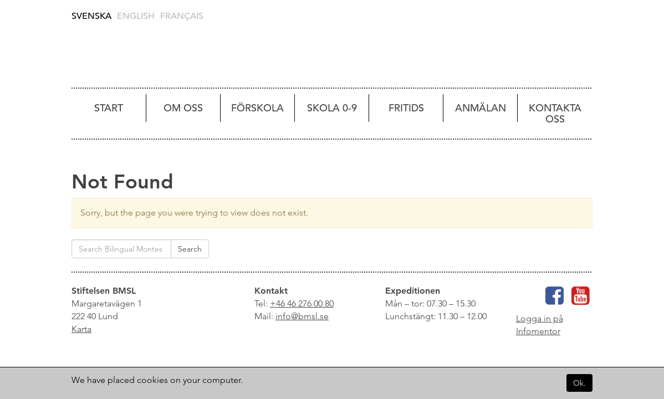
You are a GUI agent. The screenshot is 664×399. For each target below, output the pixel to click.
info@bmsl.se (302, 316)
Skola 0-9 (332, 107)
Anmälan (480, 107)
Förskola (257, 107)
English (136, 16)
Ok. (579, 383)
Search (190, 249)
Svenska (91, 16)
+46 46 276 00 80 (302, 303)
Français (181, 16)
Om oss (183, 107)
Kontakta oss (555, 113)
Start (108, 107)
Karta (81, 329)
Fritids (406, 107)
